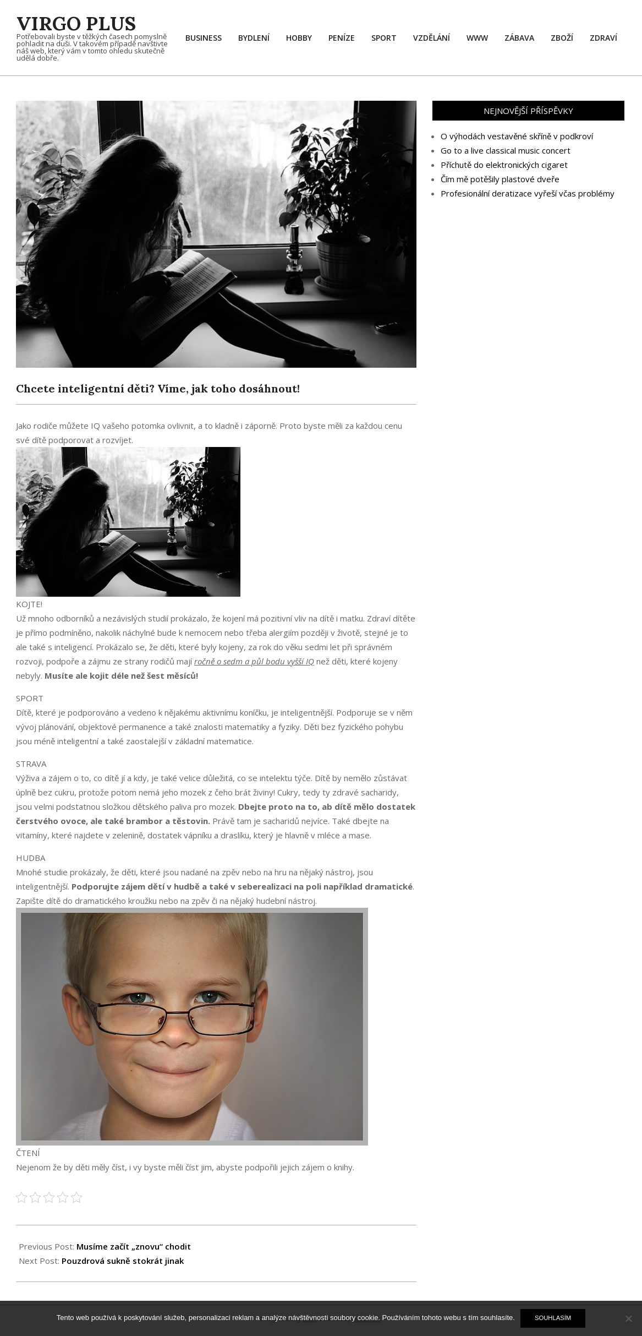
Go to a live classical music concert (505, 150)
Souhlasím (553, 1318)
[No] (628, 1318)
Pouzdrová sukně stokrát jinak (123, 1260)
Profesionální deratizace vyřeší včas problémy (527, 193)
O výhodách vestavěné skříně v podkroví (517, 135)
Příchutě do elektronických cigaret (504, 164)
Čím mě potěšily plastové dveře (500, 178)
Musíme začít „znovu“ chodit (133, 1246)
